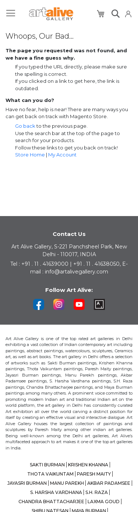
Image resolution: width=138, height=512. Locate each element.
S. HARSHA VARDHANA (56, 492)
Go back (25, 126)
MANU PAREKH (67, 483)
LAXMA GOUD (104, 501)
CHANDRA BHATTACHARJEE (51, 501)
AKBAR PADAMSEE (108, 483)
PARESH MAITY (94, 474)
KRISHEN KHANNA (88, 464)
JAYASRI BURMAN (27, 483)
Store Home (30, 155)
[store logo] (51, 13)
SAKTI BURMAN (47, 464)
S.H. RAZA (96, 492)
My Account (62, 155)
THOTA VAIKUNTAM (50, 474)
